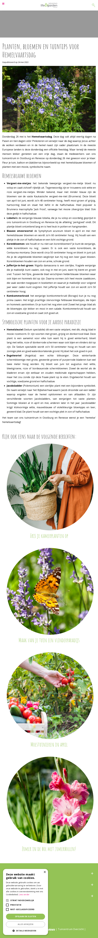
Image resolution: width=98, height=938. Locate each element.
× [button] (45, 872)
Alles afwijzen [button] (25, 924)
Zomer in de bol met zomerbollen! (49, 848)
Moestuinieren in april (49, 744)
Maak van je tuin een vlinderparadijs (49, 640)
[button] (25, 930)
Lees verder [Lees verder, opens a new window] (24, 894)
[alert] (25, 902)
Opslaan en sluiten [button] (25, 916)
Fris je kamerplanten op (49, 535)
